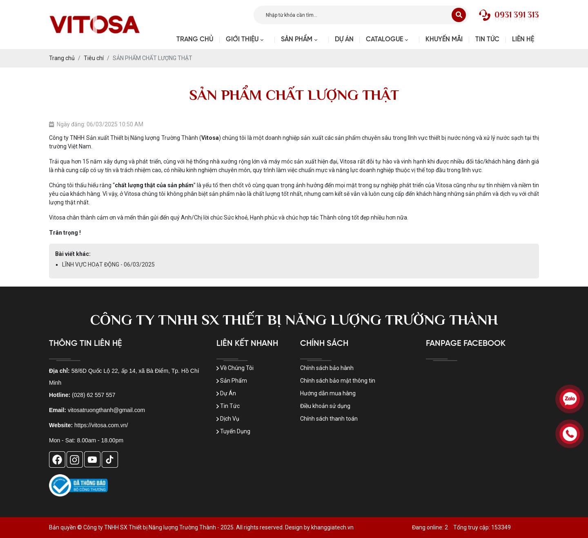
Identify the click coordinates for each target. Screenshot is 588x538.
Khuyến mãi (444, 39)
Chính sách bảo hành (327, 368)
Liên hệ (523, 39)
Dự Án (344, 39)
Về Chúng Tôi (235, 368)
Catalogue (384, 39)
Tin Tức (228, 406)
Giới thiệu (242, 39)
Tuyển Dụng (233, 431)
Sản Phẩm (231, 380)
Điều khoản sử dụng (325, 406)
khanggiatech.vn (332, 527)
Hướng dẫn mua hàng (328, 393)
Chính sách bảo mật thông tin (337, 380)
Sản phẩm (296, 39)
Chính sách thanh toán (329, 418)
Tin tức (487, 39)
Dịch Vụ (227, 418)
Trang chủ (194, 39)
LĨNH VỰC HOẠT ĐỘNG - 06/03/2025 (108, 264)
